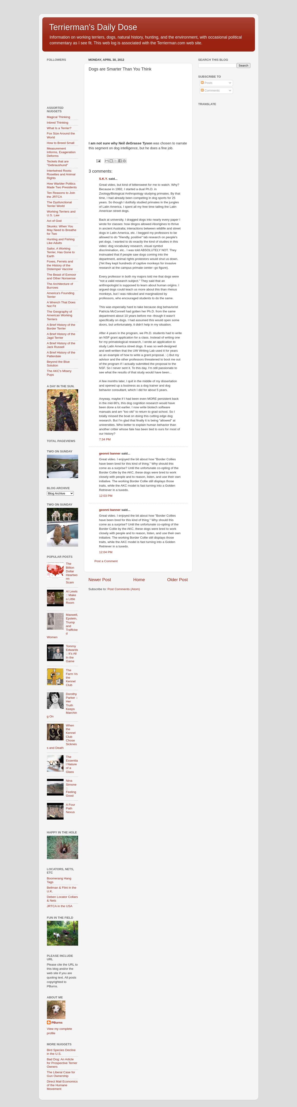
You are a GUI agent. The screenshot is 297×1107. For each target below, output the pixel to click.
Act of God (54, 221)
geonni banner (110, 453)
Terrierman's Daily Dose (93, 27)
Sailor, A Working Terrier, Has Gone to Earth (61, 252)
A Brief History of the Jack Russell (61, 345)
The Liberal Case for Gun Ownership (61, 1074)
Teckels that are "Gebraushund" (58, 163)
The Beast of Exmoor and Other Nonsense (61, 276)
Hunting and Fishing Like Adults (61, 241)
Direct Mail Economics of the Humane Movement (62, 1085)
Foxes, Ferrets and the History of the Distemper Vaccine (60, 265)
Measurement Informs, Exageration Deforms (61, 152)
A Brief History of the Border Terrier (61, 326)
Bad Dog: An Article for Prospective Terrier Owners (62, 1063)
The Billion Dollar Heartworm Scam (71, 573)
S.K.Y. (103, 178)
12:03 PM (106, 495)
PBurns (57, 1022)
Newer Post (100, 579)
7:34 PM (105, 439)
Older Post (177, 579)
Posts (206, 83)
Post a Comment (106, 561)
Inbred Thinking (57, 122)
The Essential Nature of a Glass (72, 764)
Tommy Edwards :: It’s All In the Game (72, 653)
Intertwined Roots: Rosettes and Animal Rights (61, 174)
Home (139, 579)
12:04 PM (106, 552)
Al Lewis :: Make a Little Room (71, 597)
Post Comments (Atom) (123, 589)
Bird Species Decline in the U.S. (61, 1051)
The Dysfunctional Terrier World (59, 204)
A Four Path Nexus (70, 808)
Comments (210, 90)
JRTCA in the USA (60, 906)
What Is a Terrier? (59, 128)
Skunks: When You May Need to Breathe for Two (62, 230)
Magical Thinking (58, 117)
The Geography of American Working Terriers (59, 315)
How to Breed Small (60, 143)
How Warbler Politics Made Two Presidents (62, 185)
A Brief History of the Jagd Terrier (61, 335)
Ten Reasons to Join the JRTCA (61, 194)
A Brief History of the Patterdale (61, 354)
